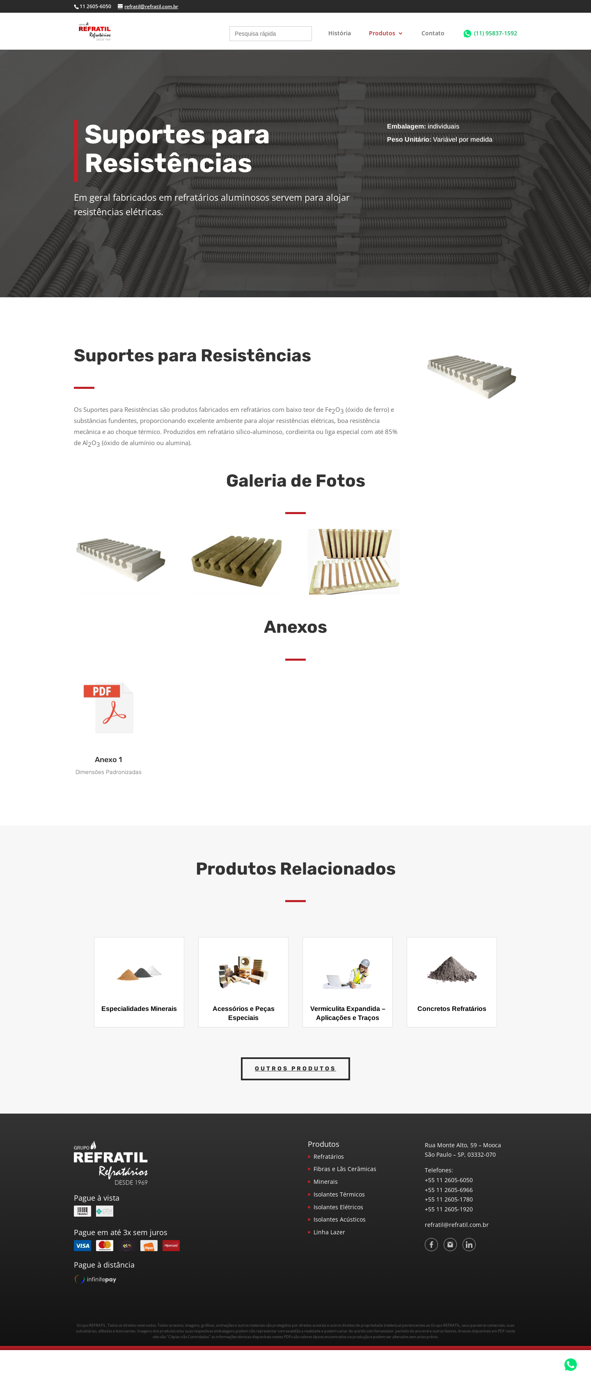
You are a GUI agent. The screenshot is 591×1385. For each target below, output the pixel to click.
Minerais (326, 1181)
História (339, 33)
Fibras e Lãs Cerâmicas (345, 1169)
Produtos (382, 33)
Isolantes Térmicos (339, 1194)
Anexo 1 (108, 759)
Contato (432, 33)
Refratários (329, 1156)
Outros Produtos (295, 1068)
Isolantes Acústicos (340, 1219)
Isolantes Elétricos (338, 1207)
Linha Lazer (329, 1232)
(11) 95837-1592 (495, 33)
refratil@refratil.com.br (457, 1225)
